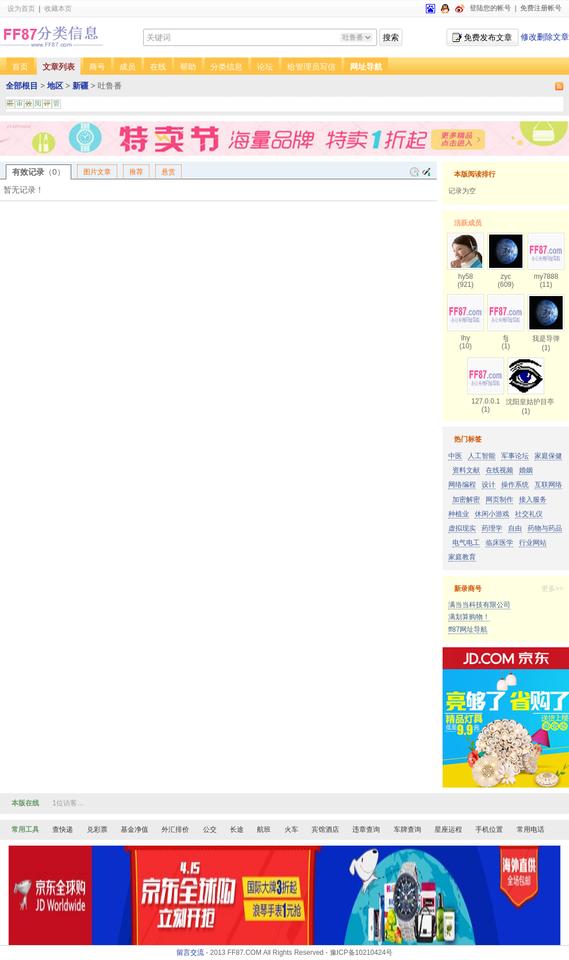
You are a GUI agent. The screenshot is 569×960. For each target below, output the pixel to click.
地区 (55, 85)
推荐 (136, 172)
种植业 (458, 514)
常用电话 (530, 829)
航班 (264, 829)
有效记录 (38, 171)
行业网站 (533, 543)
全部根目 (22, 85)
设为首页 (21, 9)
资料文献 (466, 470)
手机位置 (489, 829)
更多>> (552, 589)
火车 (291, 829)
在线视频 (499, 470)
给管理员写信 (311, 66)
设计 (488, 485)
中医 (455, 456)
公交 (210, 829)
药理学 (492, 528)
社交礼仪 (529, 514)
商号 (97, 66)
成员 (128, 66)
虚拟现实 (462, 528)
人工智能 (481, 456)
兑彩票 (97, 829)
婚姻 (526, 470)
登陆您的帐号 (490, 8)
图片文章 (97, 172)
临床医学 (499, 543)
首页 (20, 66)
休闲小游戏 (492, 514)
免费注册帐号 (541, 8)
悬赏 (168, 172)
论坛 (265, 66)
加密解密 (466, 500)
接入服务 (533, 500)
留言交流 (190, 953)
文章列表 (59, 66)
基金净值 (134, 829)
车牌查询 (407, 829)
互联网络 (548, 485)
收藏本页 (58, 9)
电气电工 (466, 543)
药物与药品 (545, 528)
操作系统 (515, 485)
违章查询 (366, 829)
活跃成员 (468, 223)
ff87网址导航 (467, 629)
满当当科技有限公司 (479, 605)
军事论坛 (515, 456)
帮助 (188, 66)
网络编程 (462, 485)
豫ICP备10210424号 (361, 953)
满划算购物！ (469, 617)
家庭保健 (548, 456)
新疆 (80, 85)
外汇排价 (175, 829)
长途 (237, 829)
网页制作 (499, 500)
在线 (158, 66)
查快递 (62, 829)
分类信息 (226, 66)
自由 (515, 528)
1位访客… (68, 803)
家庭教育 (462, 557)
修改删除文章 (545, 36)
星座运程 (448, 829)
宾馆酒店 (325, 829)
